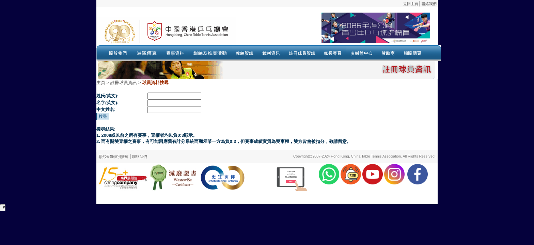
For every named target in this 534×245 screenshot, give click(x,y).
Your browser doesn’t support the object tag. (333, 31)
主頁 (100, 82)
